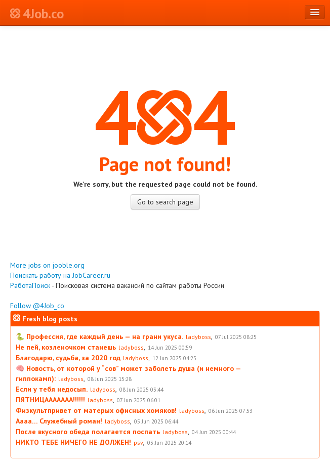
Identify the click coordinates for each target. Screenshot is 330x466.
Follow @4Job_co (37, 305)
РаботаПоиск (30, 285)
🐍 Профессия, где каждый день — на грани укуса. (99, 336)
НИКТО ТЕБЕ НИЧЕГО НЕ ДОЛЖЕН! (73, 442)
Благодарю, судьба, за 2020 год (68, 357)
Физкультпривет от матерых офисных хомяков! (96, 410)
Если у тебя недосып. (52, 389)
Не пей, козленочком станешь (66, 347)
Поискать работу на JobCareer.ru (60, 275)
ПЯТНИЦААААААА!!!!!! (50, 399)
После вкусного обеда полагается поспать (88, 431)
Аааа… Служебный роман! (59, 421)
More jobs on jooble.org (47, 265)
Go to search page (165, 201)
